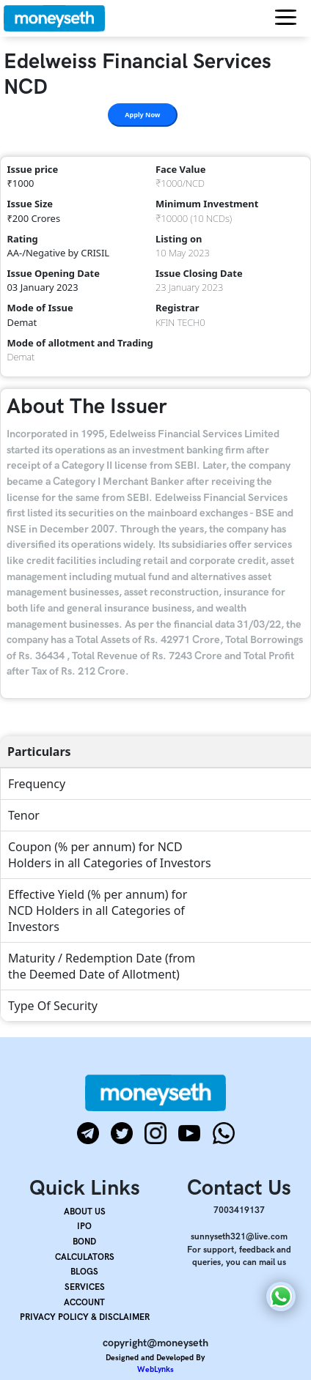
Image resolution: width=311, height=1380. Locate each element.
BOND (84, 1241)
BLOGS (84, 1271)
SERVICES (85, 1287)
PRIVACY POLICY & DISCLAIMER (85, 1317)
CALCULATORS (84, 1257)
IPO (84, 1226)
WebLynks (155, 1369)
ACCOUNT (84, 1302)
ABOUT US (85, 1211)
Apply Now (142, 114)
